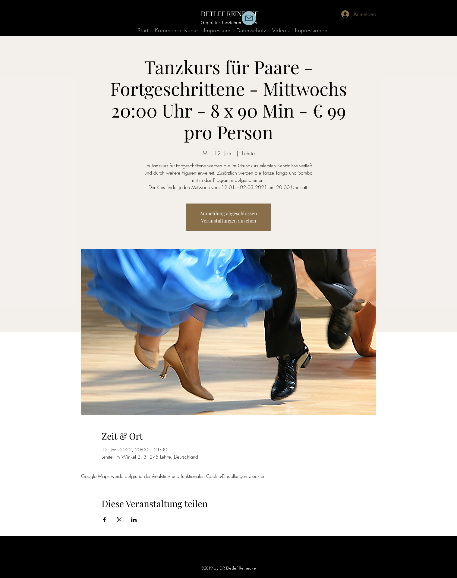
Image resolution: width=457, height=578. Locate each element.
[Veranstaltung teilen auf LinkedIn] (134, 519)
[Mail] (249, 18)
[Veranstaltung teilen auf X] (119, 519)
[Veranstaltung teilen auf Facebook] (104, 519)
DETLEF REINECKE (229, 13)
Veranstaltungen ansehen (228, 220)
